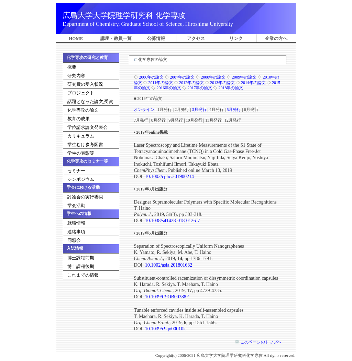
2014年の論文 (253, 82)
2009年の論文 (244, 77)
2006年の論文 (151, 77)
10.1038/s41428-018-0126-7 (172, 220)
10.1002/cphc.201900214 (169, 176)
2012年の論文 (191, 82)
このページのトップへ (260, 342)
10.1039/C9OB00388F (167, 296)
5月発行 (234, 109)
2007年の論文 (182, 77)
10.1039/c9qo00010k (165, 328)
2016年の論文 (168, 87)
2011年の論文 (160, 82)
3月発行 (199, 109)
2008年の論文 (213, 77)
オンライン (144, 109)
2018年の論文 (230, 87)
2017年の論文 (199, 87)
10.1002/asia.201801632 (168, 265)
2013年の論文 (222, 82)
